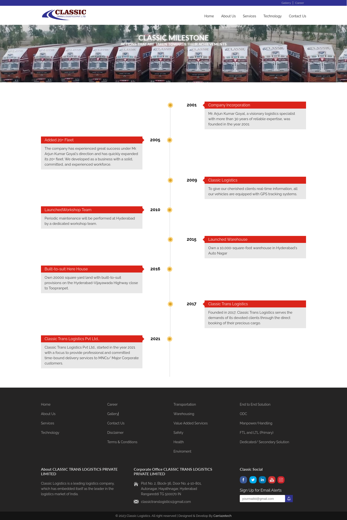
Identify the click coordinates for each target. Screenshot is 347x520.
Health (179, 442)
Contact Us (297, 16)
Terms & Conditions (122, 442)
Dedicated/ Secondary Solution (264, 442)
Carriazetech (222, 516)
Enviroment (182, 451)
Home (209, 16)
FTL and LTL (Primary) (257, 433)
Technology (272, 16)
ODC (243, 414)
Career (299, 3)
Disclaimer (115, 433)
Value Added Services (191, 423)
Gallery (286, 3)
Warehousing (184, 414)
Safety (178, 433)
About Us (228, 16)
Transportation (185, 404)
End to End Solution (255, 404)
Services (249, 16)
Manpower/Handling (256, 423)
